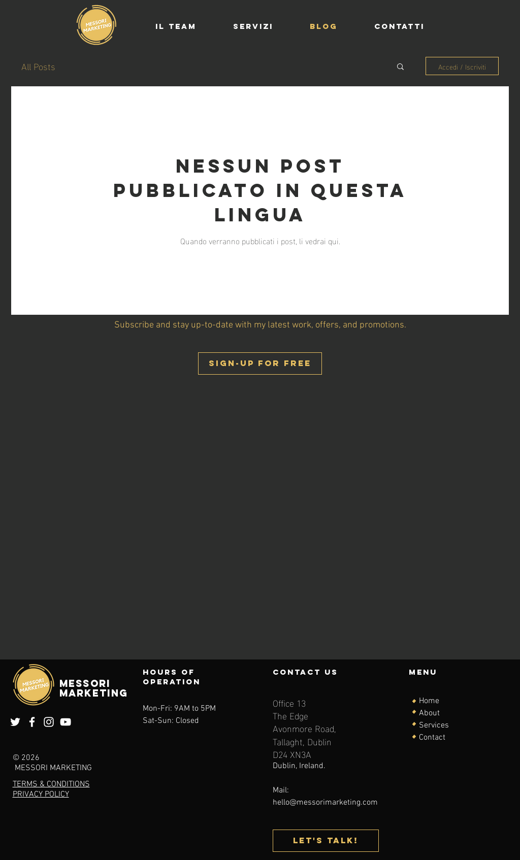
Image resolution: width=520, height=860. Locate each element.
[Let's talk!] (326, 841)
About (429, 713)
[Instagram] (48, 722)
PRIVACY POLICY (41, 794)
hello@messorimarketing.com (325, 803)
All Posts (38, 65)
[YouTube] (65, 722)
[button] (400, 67)
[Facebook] (32, 722)
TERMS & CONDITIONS (51, 784)
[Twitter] (15, 722)
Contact (432, 738)
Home (429, 701)
